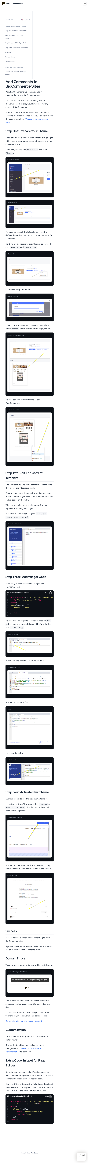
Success (8, 52)
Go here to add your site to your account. (24, 1021)
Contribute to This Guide (29, 1153)
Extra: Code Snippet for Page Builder (15, 72)
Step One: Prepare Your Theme (16, 31)
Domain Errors (10, 57)
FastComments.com (12, 3)
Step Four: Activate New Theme (16, 48)
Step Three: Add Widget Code (15, 43)
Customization (10, 62)
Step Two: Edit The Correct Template (14, 36)
